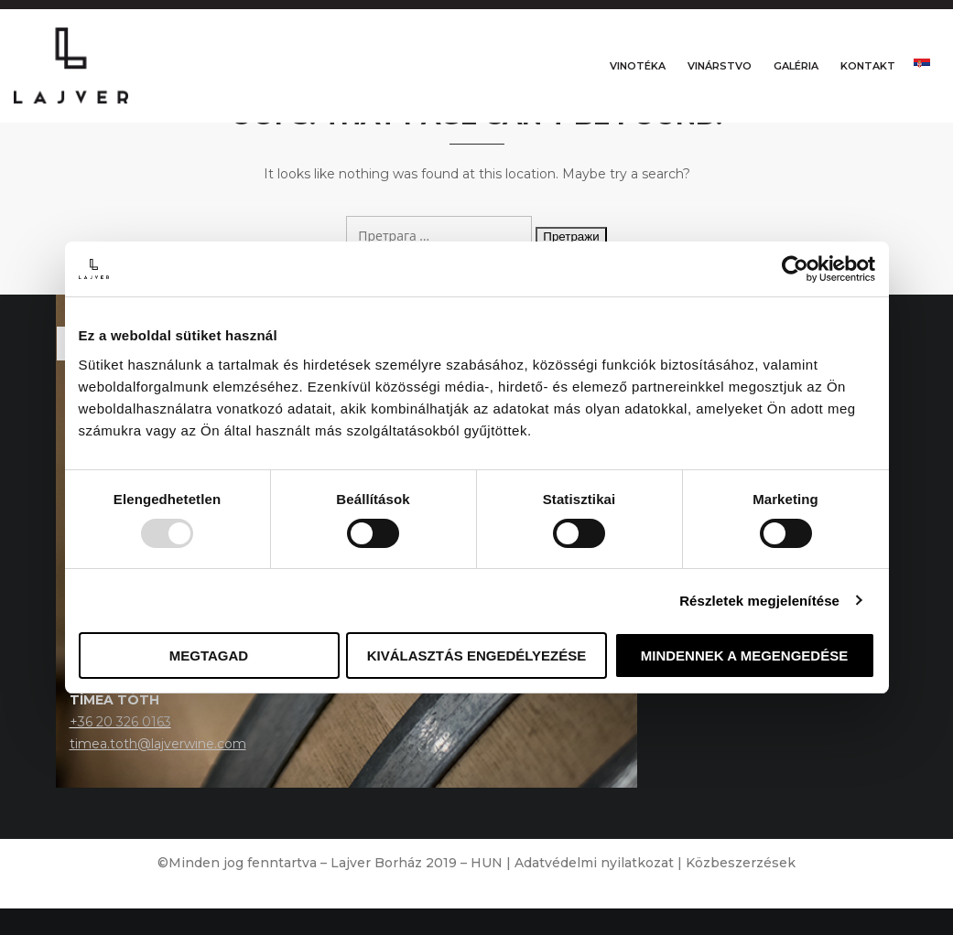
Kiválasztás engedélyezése (477, 655)
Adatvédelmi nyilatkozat (594, 889)
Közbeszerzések (741, 889)
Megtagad (208, 655)
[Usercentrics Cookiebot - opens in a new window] (795, 269)
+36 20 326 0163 (120, 748)
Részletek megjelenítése (759, 600)
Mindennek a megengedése (744, 655)
